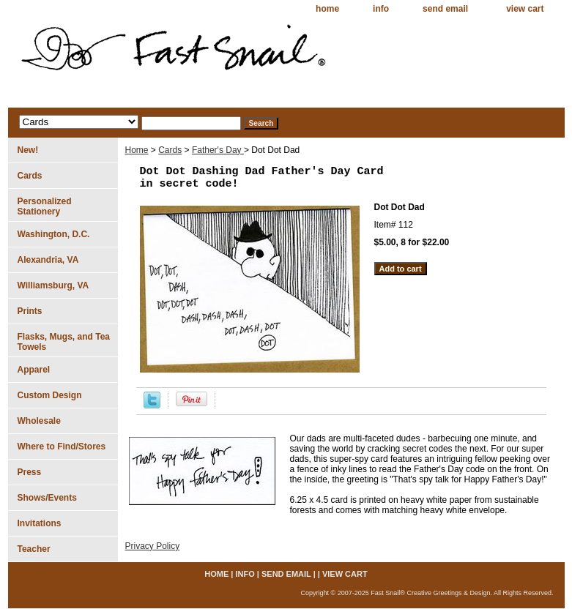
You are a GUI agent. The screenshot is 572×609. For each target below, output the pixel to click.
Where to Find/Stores (62, 446)
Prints (30, 311)
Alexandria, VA (48, 260)
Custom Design (50, 395)
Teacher (34, 549)
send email (445, 9)
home (327, 9)
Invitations (40, 523)
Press (30, 472)
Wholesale (39, 421)
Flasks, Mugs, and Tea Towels (64, 342)
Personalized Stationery (45, 206)
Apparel (34, 370)
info (381, 9)
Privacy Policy (152, 546)
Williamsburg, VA (53, 285)
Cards (170, 150)
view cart (524, 9)
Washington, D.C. (54, 234)
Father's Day (218, 150)
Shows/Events (47, 498)
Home (137, 150)
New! (28, 150)
